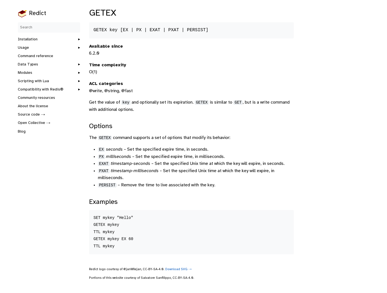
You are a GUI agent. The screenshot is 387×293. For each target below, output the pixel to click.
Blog (22, 132)
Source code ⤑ (31, 115)
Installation (28, 39)
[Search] (49, 27)
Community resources (36, 98)
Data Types (28, 64)
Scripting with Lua (33, 81)
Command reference (35, 56)
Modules (25, 73)
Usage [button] (23, 48)
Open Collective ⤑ (34, 123)
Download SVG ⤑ (178, 269)
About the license (33, 106)
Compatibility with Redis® (40, 89)
